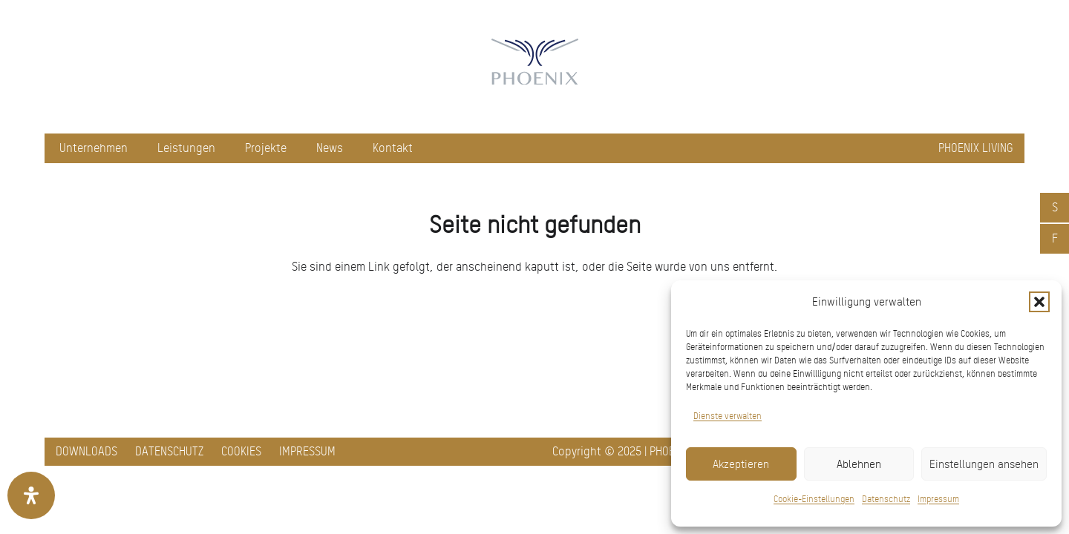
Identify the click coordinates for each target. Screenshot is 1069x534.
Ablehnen (859, 464)
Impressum (938, 499)
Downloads (86, 451)
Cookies (241, 451)
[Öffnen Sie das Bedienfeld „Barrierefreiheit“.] (31, 495)
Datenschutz (886, 499)
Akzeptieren (741, 464)
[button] (1039, 301)
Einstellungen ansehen (984, 464)
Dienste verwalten (727, 416)
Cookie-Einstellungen (814, 499)
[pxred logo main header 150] (534, 67)
